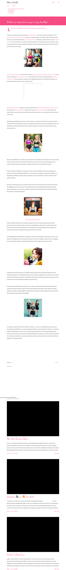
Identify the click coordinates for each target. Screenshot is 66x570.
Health (11, 362)
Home (8, 5)
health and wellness (32, 35)
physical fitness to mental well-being (16, 37)
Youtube (11, 13)
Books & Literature (15, 554)
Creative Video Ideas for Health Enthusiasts (35, 28)
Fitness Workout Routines (13, 74)
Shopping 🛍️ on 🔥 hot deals (20, 496)
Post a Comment (14, 453)
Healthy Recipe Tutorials (13, 107)
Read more (56, 453)
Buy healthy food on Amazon (33, 219)
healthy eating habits (19, 110)
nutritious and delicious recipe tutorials (48, 107)
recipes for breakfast (41, 110)
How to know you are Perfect (16, 8)
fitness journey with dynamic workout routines (44, 74)
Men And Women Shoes (17, 438)
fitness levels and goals (22, 76)
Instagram (11, 10)
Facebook (11, 11)
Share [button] (56, 362)
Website (14, 5)
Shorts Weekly (12, 2)
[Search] (53, 2)
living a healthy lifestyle (30, 39)
